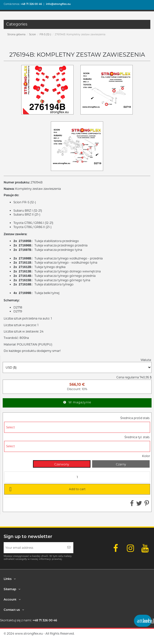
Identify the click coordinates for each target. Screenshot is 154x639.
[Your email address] (34, 547)
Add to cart (47, 489)
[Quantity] (77, 477)
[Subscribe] (69, 547)
